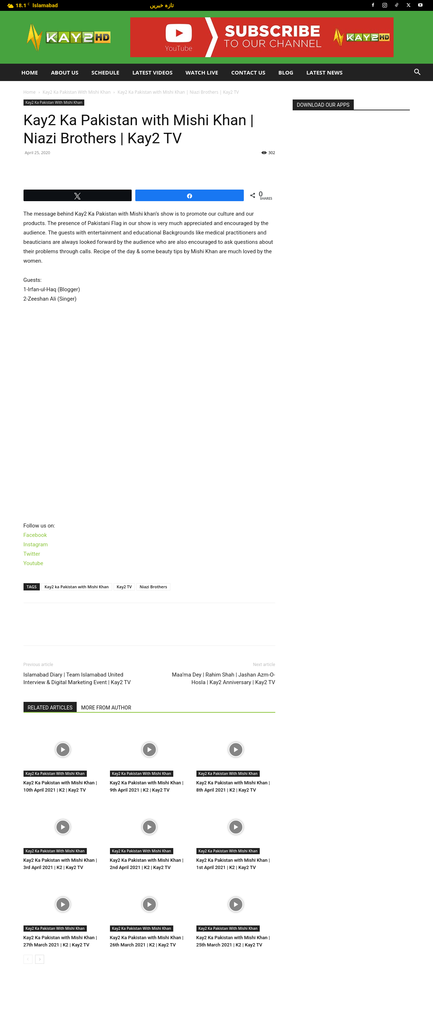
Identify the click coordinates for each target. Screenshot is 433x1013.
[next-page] (39, 959)
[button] (417, 72)
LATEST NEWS (324, 72)
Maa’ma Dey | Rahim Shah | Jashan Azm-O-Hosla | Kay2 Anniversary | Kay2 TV (223, 678)
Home (29, 72)
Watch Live (202, 72)
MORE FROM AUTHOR (106, 708)
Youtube (33, 563)
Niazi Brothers (153, 586)
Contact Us (248, 72)
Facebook (35, 535)
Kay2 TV (124, 586)
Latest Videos (152, 72)
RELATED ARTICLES (50, 708)
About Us (64, 72)
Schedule (105, 72)
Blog (286, 72)
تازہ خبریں (162, 5)
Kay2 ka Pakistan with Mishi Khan (76, 586)
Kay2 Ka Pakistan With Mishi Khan (77, 92)
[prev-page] (28, 959)
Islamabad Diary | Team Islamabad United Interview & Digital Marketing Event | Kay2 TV (77, 678)
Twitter (32, 554)
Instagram (36, 544)
